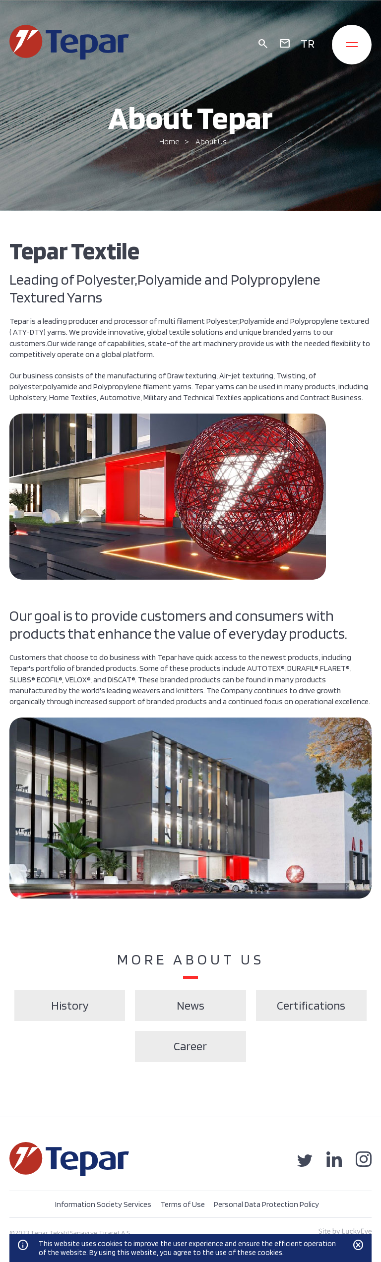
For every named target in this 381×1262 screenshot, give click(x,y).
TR (308, 43)
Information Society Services (103, 1204)
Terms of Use (182, 1204)
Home (169, 141)
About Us (211, 141)
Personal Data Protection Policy (266, 1204)
